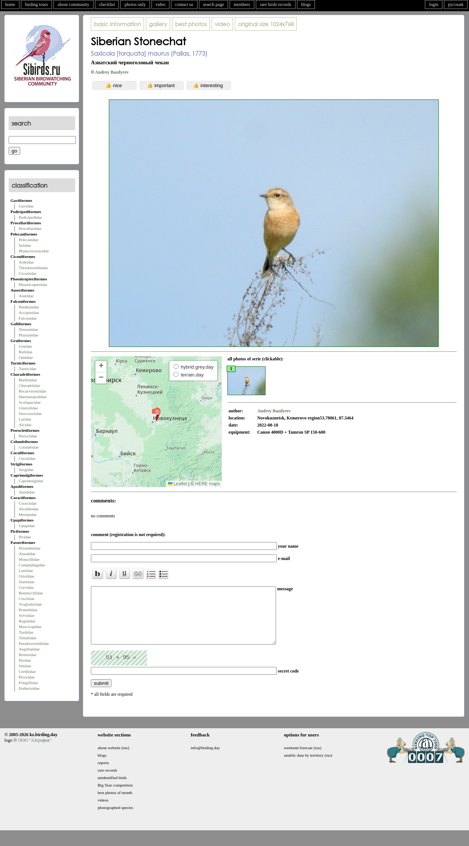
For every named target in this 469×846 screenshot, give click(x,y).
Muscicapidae (30, 626)
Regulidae (27, 621)
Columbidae (29, 447)
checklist (107, 4)
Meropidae (28, 514)
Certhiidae (27, 671)
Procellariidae (30, 228)
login (433, 4)
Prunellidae (28, 609)
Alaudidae (27, 553)
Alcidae (25, 424)
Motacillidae (29, 559)
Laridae (25, 419)
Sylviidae (26, 615)
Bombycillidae (31, 593)
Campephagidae (32, 565)
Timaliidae (27, 638)
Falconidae (28, 318)
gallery (158, 24)
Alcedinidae (29, 509)
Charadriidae (29, 385)
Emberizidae (29, 688)
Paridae (25, 660)
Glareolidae (28, 408)
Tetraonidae (28, 329)
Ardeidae (26, 262)
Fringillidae (28, 682)
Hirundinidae (29, 548)
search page (213, 4)
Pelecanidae (29, 239)
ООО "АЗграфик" (34, 751)
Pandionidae (29, 307)
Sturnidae (26, 581)
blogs (306, 4)
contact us (184, 4)
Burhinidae (28, 380)
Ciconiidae (28, 273)
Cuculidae (27, 458)
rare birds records (275, 4)
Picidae (25, 537)
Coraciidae (28, 503)
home (10, 4)
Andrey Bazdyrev (112, 72)
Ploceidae (27, 677)
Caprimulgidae (31, 481)
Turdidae (26, 632)
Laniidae (26, 570)
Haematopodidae (33, 396)
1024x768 (266, 24)
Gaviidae (26, 206)
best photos (191, 24)
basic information (117, 24)
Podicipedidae (30, 217)
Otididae (26, 357)
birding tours (36, 4)
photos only (135, 4)
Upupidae (27, 525)
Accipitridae (29, 312)
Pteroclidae (28, 436)
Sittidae (25, 666)
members (242, 4)
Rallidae (26, 352)
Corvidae (26, 587)
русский (455, 4)
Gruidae (25, 346)
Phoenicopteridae (33, 284)
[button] (156, 414)
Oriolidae (26, 576)
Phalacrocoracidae (34, 251)
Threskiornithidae (33, 267)
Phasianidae (29, 335)
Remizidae (27, 654)
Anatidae (26, 295)
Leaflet (177, 483)
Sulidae (25, 245)
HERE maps (207, 483)
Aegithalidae (29, 649)
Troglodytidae (30, 604)
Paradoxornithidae (34, 643)
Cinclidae (26, 598)
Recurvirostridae (32, 391)
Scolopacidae (30, 402)
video (161, 4)
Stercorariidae (30, 413)
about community (73, 4)
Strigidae (26, 469)
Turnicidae (27, 368)
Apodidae (27, 492)
